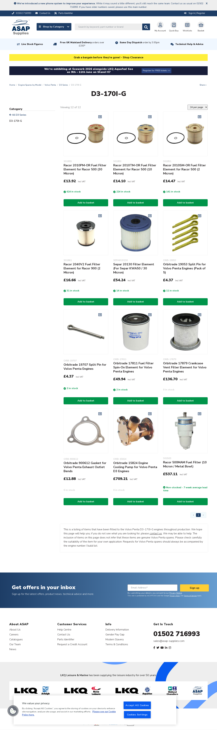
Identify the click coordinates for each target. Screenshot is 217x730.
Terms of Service (190, 596)
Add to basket (85, 202)
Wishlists (187, 27)
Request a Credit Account (72, 644)
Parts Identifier (65, 639)
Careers (13, 634)
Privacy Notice (175, 593)
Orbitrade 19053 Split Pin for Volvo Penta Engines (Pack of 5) (184, 268)
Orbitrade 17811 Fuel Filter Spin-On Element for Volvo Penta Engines (133, 367)
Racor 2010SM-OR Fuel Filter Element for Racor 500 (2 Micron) (184, 169)
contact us (156, 533)
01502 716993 (176, 633)
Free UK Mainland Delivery (82, 44)
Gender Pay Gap (114, 634)
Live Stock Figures (32, 44)
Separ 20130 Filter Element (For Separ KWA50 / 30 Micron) (133, 268)
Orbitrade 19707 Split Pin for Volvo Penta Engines (85, 367)
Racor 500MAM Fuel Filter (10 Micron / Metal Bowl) (185, 464)
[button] (13, 710)
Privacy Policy (175, 596)
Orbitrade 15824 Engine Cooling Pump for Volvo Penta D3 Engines (135, 467)
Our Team (15, 644)
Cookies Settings (137, 714)
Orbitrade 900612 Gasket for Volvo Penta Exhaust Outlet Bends (85, 467)
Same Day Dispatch (140, 42)
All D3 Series (17, 114)
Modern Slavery (114, 639)
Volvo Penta (50, 85)
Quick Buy (174, 27)
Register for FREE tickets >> (156, 70)
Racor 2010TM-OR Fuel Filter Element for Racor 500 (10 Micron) (134, 169)
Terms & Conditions (116, 644)
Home (12, 85)
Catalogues (16, 639)
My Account (160, 27)
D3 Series (63, 85)
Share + (203, 85)
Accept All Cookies (137, 705)
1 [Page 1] (198, 515)
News (12, 649)
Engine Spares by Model (29, 85)
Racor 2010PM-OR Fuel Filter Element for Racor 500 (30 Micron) (85, 169)
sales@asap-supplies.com (168, 641)
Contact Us (63, 634)
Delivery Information (117, 629)
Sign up (194, 588)
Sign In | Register (194, 13)
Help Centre (64, 629)
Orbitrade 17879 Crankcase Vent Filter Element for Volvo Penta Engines (184, 367)
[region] (95, 710)
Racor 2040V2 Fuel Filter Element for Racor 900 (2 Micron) (82, 268)
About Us (15, 629)
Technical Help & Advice (189, 44)
